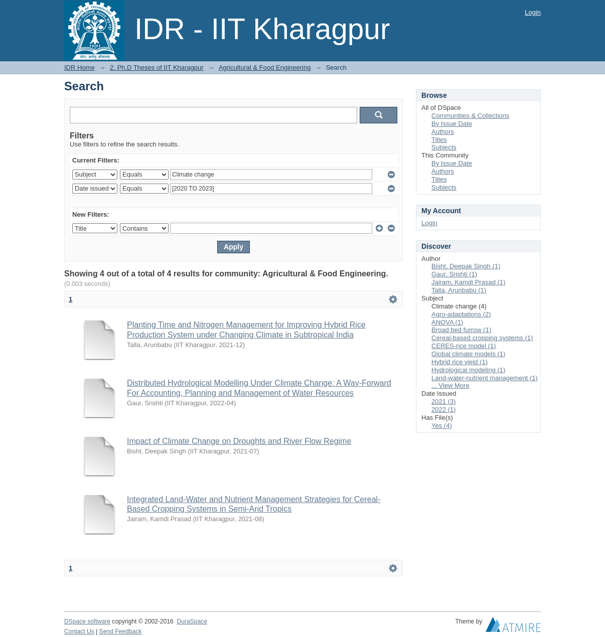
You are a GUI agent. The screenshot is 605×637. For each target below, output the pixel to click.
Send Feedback (120, 631)
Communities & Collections (470, 115)
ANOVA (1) (447, 322)
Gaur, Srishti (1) (454, 274)
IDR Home (79, 67)
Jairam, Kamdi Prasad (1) (468, 282)
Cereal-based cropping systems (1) (482, 338)
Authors (442, 131)
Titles (439, 139)
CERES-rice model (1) (463, 346)
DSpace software (87, 621)
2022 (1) (443, 409)
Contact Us (79, 631)
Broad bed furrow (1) (461, 330)
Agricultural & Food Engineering (265, 67)
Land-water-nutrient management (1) (484, 378)
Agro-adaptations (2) (461, 314)
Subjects (444, 147)
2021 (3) (443, 401)
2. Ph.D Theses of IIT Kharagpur (157, 67)
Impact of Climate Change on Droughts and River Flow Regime (239, 441)
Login (533, 12)
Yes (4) (441, 425)
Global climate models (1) (468, 354)
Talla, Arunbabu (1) (458, 290)
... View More (450, 385)
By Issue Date (451, 123)
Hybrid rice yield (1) (459, 362)
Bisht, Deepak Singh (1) (465, 266)
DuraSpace (192, 621)
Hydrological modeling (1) (468, 370)
